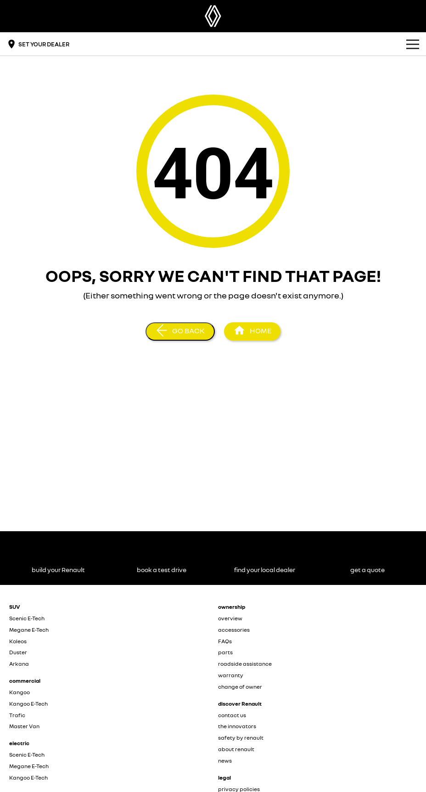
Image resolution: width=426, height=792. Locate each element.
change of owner (240, 686)
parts (225, 652)
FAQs (225, 641)
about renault (236, 749)
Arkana (19, 663)
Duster (18, 652)
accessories (234, 629)
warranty (230, 675)
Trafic (17, 715)
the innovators (237, 726)
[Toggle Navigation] (412, 44)
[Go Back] (180, 331)
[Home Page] (213, 16)
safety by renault (240, 737)
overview (230, 618)
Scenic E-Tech (27, 618)
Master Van (24, 726)
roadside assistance (245, 663)
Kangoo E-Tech (28, 703)
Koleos (18, 641)
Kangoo (19, 692)
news (225, 760)
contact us (232, 715)
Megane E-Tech (29, 629)
